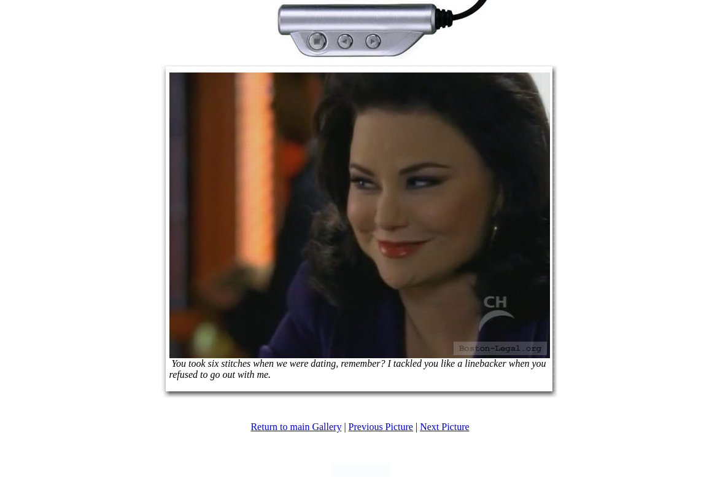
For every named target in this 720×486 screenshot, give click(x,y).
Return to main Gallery (295, 426)
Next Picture (444, 426)
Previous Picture (381, 426)
